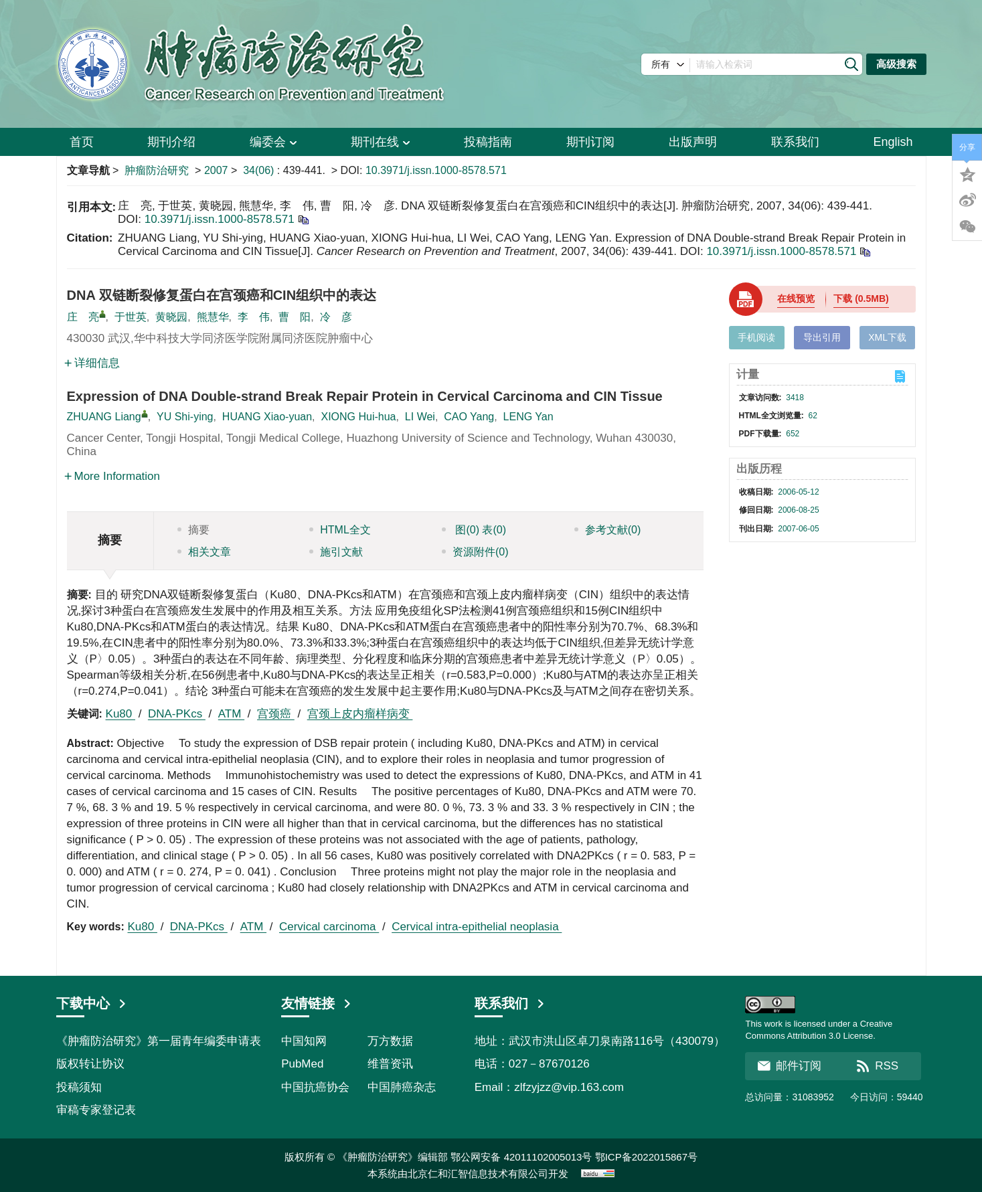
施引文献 (336, 552)
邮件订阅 (789, 1066)
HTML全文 (340, 529)
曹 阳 (294, 317)
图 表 (474, 529)
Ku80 (120, 713)
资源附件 (475, 552)
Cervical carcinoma (329, 926)
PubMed (302, 1063)
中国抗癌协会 (315, 1087)
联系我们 (795, 142)
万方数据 (390, 1041)
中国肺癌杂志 (401, 1087)
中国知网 (304, 1041)
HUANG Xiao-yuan (267, 416)
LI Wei (420, 416)
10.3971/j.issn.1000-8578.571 (436, 170)
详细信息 (92, 363)
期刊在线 (380, 142)
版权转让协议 (90, 1063)
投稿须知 (79, 1087)
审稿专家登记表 (96, 1110)
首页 (82, 142)
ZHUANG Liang (104, 416)
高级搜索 (896, 64)
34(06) (260, 170)
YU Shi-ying (185, 416)
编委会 (273, 142)
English (892, 142)
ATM (231, 713)
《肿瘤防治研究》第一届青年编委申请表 (158, 1041)
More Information (112, 476)
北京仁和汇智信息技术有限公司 (478, 1173)
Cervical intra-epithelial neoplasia (477, 926)
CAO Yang (469, 416)
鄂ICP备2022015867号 (646, 1157)
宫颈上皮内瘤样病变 (360, 713)
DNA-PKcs (177, 713)
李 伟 (254, 317)
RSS (877, 1066)
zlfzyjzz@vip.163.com (569, 1087)
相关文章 (204, 552)
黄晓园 (171, 317)
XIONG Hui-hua (358, 416)
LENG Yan (528, 416)
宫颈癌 (276, 713)
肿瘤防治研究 (157, 170)
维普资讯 (390, 1063)
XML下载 (887, 337)
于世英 (130, 317)
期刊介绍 (171, 142)
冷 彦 (336, 317)
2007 (216, 170)
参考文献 (607, 529)
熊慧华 (213, 317)
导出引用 (822, 337)
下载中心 (91, 1003)
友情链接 (316, 1003)
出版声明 (693, 142)
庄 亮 (83, 317)
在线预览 (796, 298)
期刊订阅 (590, 142)
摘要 (193, 529)
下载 (860, 298)
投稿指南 (488, 142)
